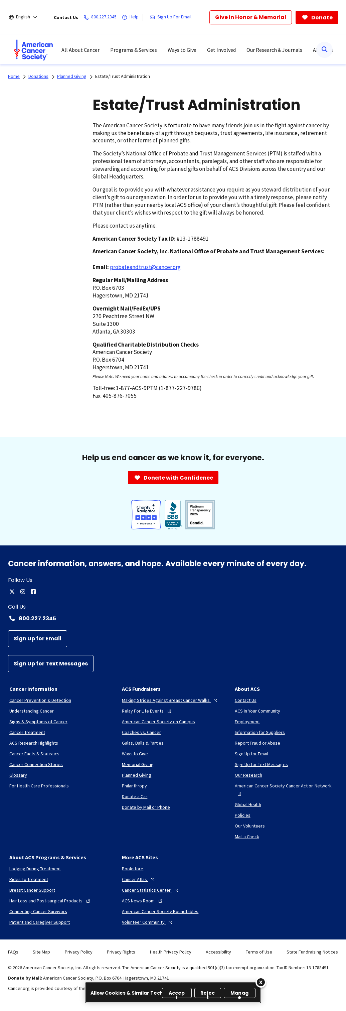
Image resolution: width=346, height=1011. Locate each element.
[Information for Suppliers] (260, 732)
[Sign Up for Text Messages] (51, 663)
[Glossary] (18, 775)
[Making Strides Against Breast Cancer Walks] (170, 700)
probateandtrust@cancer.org (145, 267)
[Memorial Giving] (138, 764)
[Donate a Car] (134, 796)
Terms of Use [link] (259, 952)
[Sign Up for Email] (37, 638)
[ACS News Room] (143, 901)
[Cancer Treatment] (27, 732)
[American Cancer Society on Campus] (158, 722)
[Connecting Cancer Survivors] (38, 911)
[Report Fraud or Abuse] (257, 743)
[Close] (260, 982)
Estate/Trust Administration (122, 76)
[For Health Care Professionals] (39, 786)
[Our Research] (248, 775)
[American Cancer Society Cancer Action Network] (286, 790)
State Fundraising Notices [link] (312, 952)
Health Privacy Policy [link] (170, 952)
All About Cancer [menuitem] (80, 49)
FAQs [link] (13, 952)
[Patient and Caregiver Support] (39, 922)
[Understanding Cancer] (31, 711)
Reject (207, 994)
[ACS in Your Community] (257, 711)
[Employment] (247, 722)
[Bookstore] (132, 869)
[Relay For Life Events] (147, 711)
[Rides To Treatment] (28, 879)
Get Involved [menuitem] (221, 49)
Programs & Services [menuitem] (133, 49)
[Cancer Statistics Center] (151, 890)
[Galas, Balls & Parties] (143, 743)
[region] (173, 992)
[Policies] (242, 815)
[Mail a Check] (247, 837)
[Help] (132, 17)
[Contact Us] (245, 700)
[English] (27, 17)
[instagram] (23, 592)
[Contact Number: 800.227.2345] (173, 618)
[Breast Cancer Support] (32, 890)
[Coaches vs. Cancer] (141, 732)
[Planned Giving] (136, 775)
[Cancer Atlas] (139, 879)
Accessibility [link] (218, 952)
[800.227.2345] (101, 17)
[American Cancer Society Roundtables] (160, 911)
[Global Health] (248, 804)
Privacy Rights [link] (121, 952)
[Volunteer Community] (148, 922)
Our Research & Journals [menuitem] (274, 49)
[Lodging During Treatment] (35, 869)
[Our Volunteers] (250, 826)
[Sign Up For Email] (171, 17)
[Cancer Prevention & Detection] (40, 700)
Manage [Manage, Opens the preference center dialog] (239, 994)
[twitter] (12, 592)
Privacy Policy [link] (79, 952)
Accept (177, 994)
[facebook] (33, 592)
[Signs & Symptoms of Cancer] (38, 722)
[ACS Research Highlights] (33, 743)
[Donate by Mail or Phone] (146, 807)
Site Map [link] (41, 952)
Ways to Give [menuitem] (182, 49)
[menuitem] (33, 49)
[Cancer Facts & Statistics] (34, 754)
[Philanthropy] (134, 786)
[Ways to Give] (135, 754)
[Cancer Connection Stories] (36, 764)
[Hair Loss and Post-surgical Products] (50, 901)
